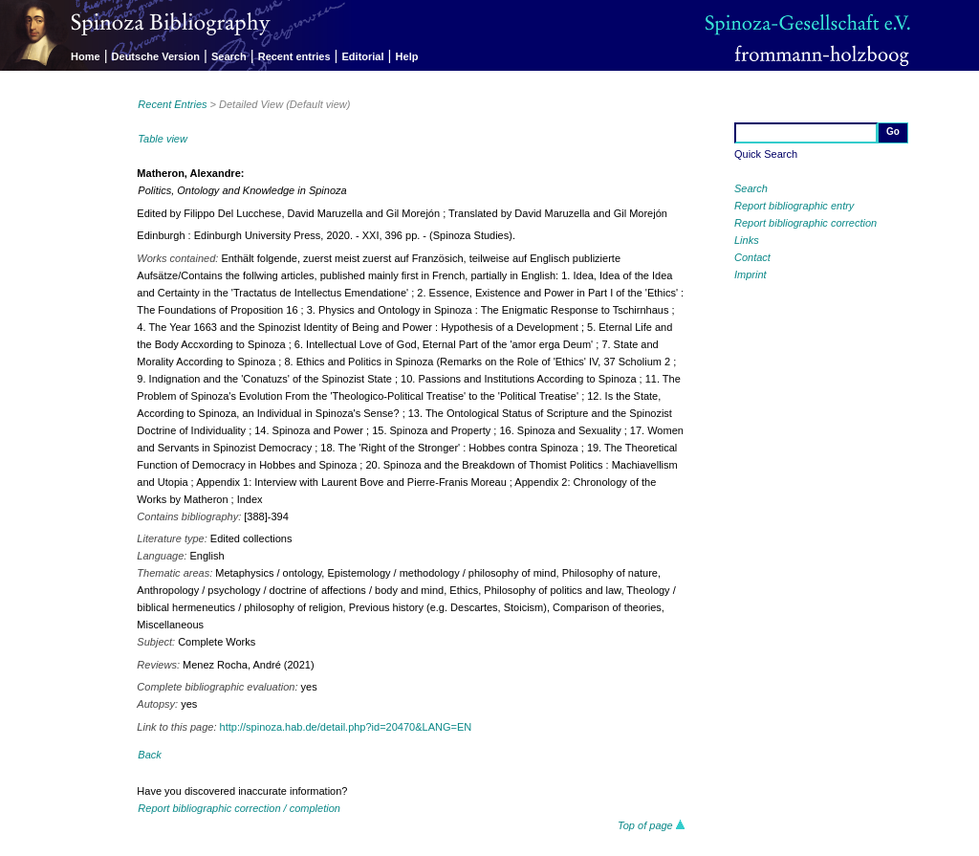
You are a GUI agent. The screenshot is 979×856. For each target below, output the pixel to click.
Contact (752, 257)
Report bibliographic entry (794, 205)
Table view (162, 138)
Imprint (750, 274)
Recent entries (294, 56)
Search (229, 56)
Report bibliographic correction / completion (239, 808)
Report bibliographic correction (805, 223)
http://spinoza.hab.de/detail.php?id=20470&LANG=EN (346, 727)
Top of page (651, 825)
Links (746, 240)
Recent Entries (172, 104)
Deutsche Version (156, 56)
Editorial (363, 56)
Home (85, 56)
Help (407, 56)
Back (149, 754)
